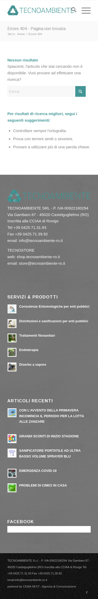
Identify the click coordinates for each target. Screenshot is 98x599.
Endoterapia (28, 350)
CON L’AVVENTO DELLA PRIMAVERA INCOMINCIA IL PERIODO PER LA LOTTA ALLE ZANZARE (51, 415)
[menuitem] (71, 10)
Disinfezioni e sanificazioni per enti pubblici (53, 321)
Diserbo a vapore (32, 364)
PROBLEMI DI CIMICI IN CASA (43, 485)
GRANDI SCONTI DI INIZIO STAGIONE (49, 436)
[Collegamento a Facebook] (87, 592)
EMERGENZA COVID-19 (37, 471)
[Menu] (83, 10)
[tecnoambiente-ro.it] (40, 10)
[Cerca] (71, 10)
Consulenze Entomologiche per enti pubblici (54, 306)
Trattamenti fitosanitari (37, 335)
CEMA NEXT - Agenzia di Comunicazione (49, 586)
